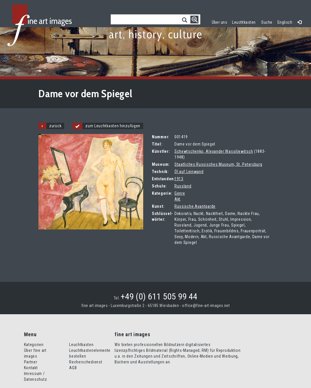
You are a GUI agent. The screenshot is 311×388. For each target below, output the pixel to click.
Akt (177, 199)
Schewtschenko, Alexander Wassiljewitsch (213, 151)
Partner (30, 362)
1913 (178, 178)
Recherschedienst (85, 362)
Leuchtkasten (245, 22)
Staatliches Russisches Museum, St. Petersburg (218, 164)
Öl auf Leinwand (189, 171)
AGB (73, 367)
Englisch (284, 22)
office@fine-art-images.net (206, 305)
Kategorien (34, 344)
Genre (179, 193)
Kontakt (31, 367)
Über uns (219, 22)
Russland (183, 186)
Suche (266, 22)
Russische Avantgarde (195, 206)
